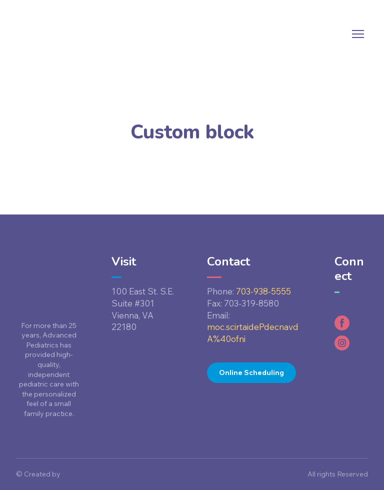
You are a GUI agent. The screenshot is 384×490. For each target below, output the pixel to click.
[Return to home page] (48, 34)
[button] (251, 372)
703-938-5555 (263, 291)
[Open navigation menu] (358, 34)
